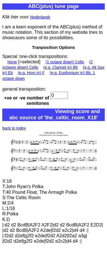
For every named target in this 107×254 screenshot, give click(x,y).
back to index (14, 128)
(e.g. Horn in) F (31, 72)
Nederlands (40, 17)
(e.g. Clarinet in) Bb (60, 67)
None (12, 62)
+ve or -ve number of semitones (26, 100)
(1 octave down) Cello (64, 62)
